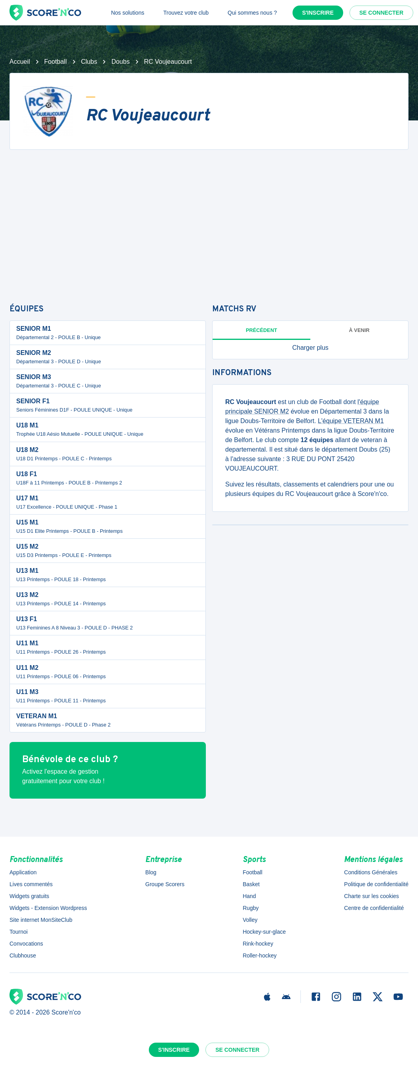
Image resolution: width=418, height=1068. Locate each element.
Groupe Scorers (164, 884)
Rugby (250, 908)
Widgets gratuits (29, 896)
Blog (150, 872)
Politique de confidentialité (376, 884)
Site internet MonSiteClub (41, 920)
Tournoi (19, 932)
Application (23, 872)
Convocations (26, 943)
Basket (251, 884)
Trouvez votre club (186, 13)
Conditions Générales (370, 872)
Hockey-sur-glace (264, 932)
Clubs (89, 61)
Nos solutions (127, 13)
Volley (250, 920)
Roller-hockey (260, 955)
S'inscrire (318, 13)
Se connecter (381, 13)
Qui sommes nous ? (252, 13)
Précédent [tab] (261, 330)
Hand (249, 896)
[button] (310, 348)
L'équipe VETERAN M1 (351, 421)
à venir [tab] (359, 330)
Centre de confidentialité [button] (374, 908)
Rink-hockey (258, 943)
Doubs (120, 61)
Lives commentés (31, 884)
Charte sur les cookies (371, 896)
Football (55, 61)
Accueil (20, 61)
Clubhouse (23, 955)
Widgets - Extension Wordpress (48, 908)
